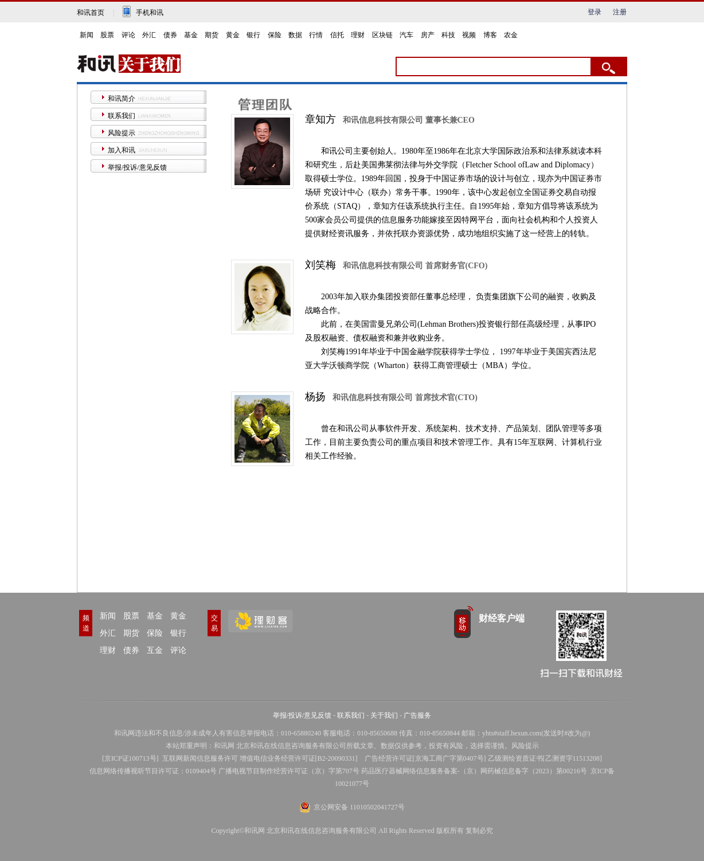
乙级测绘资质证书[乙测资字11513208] (545, 758)
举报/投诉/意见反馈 (137, 167)
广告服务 (417, 715)
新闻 (86, 35)
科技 (448, 35)
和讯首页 (90, 13)
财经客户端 (502, 618)
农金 (511, 35)
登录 (594, 12)
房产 (428, 35)
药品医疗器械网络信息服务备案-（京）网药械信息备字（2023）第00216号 (474, 771)
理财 (358, 35)
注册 (620, 12)
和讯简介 (121, 99)
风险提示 (121, 133)
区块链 (382, 35)
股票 (107, 35)
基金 (191, 35)
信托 (337, 35)
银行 (253, 35)
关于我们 (384, 715)
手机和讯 (149, 13)
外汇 (149, 35)
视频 (469, 35)
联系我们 (121, 116)
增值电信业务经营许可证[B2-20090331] (299, 758)
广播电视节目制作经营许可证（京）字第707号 (288, 771)
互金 (155, 650)
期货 (211, 35)
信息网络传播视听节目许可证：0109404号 (153, 771)
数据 (295, 35)
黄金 (233, 35)
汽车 (406, 35)
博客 (490, 35)
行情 (316, 35)
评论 (128, 35)
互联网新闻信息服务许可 (200, 758)
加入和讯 (121, 150)
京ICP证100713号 (130, 758)
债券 (170, 35)
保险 (274, 35)
